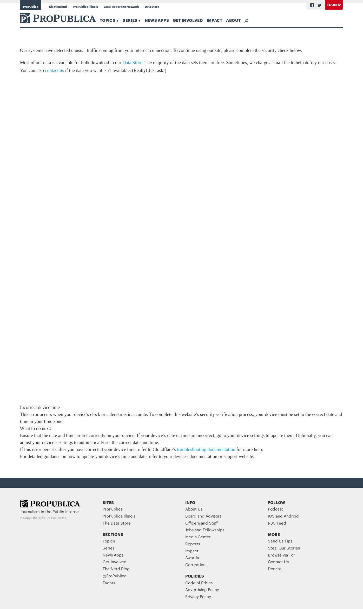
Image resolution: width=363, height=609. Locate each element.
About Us (193, 509)
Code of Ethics (199, 582)
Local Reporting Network (121, 6)
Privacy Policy (198, 596)
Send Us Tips (280, 541)
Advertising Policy (202, 589)
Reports (192, 543)
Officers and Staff (201, 523)
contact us (54, 70)
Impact (214, 20)
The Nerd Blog (116, 568)
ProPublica (30, 6)
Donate (334, 5)
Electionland (58, 6)
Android (291, 516)
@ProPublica (114, 575)
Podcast (275, 509)
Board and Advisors (203, 516)
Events (109, 582)
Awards (192, 557)
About (233, 20)
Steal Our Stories (284, 548)
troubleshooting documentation (206, 449)
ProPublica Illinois (85, 6)
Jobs (189, 529)
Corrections (196, 564)
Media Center (198, 536)
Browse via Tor (281, 555)
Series (130, 20)
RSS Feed (277, 523)
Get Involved (188, 20)
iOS (271, 516)
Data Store (152, 6)
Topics (107, 20)
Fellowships (213, 529)
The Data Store (117, 523)
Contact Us (278, 561)
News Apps (157, 20)
